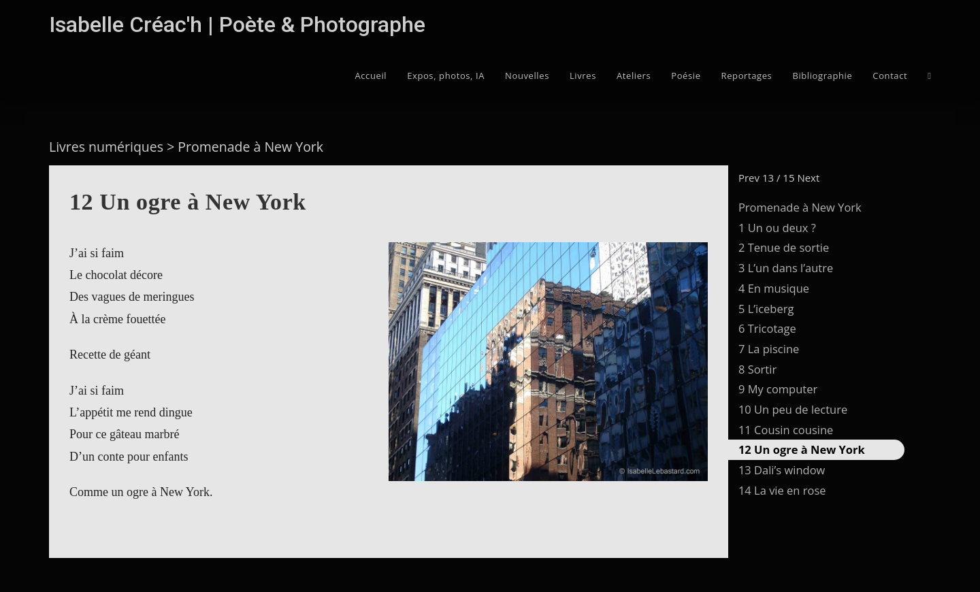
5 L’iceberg (766, 308)
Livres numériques (106, 146)
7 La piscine (768, 349)
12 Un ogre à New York (801, 449)
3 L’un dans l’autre (785, 268)
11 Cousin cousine (785, 430)
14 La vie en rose (782, 490)
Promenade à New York (800, 207)
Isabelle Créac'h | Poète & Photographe (237, 24)
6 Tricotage (767, 328)
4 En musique (773, 288)
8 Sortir (757, 369)
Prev (749, 177)
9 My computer (777, 389)
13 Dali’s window (781, 470)
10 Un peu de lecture (792, 409)
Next (808, 177)
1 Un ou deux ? (777, 227)
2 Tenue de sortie (783, 247)
